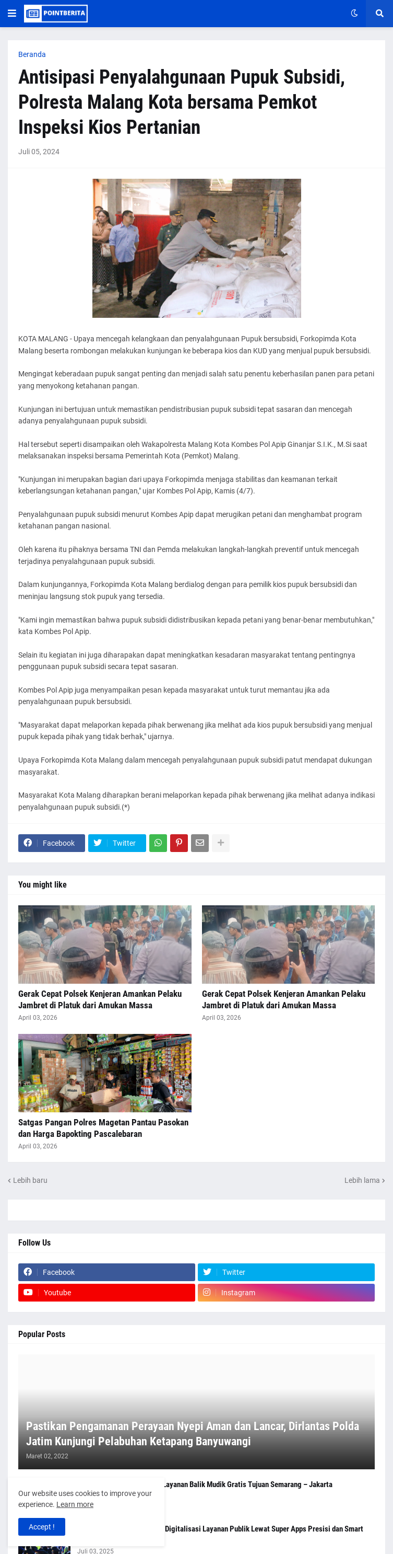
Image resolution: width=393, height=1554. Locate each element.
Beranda (32, 54)
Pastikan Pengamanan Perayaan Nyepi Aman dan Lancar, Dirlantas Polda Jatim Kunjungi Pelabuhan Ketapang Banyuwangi (192, 1434)
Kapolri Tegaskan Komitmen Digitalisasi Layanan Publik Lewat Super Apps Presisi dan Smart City (220, 1534)
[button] (12, 13)
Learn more (74, 1504)
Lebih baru (30, 1180)
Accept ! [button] (42, 1527)
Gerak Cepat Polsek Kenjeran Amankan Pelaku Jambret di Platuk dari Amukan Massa (100, 999)
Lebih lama (362, 1180)
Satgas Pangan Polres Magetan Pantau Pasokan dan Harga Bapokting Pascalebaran (103, 1128)
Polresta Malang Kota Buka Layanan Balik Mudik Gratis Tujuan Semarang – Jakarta (204, 1484)
